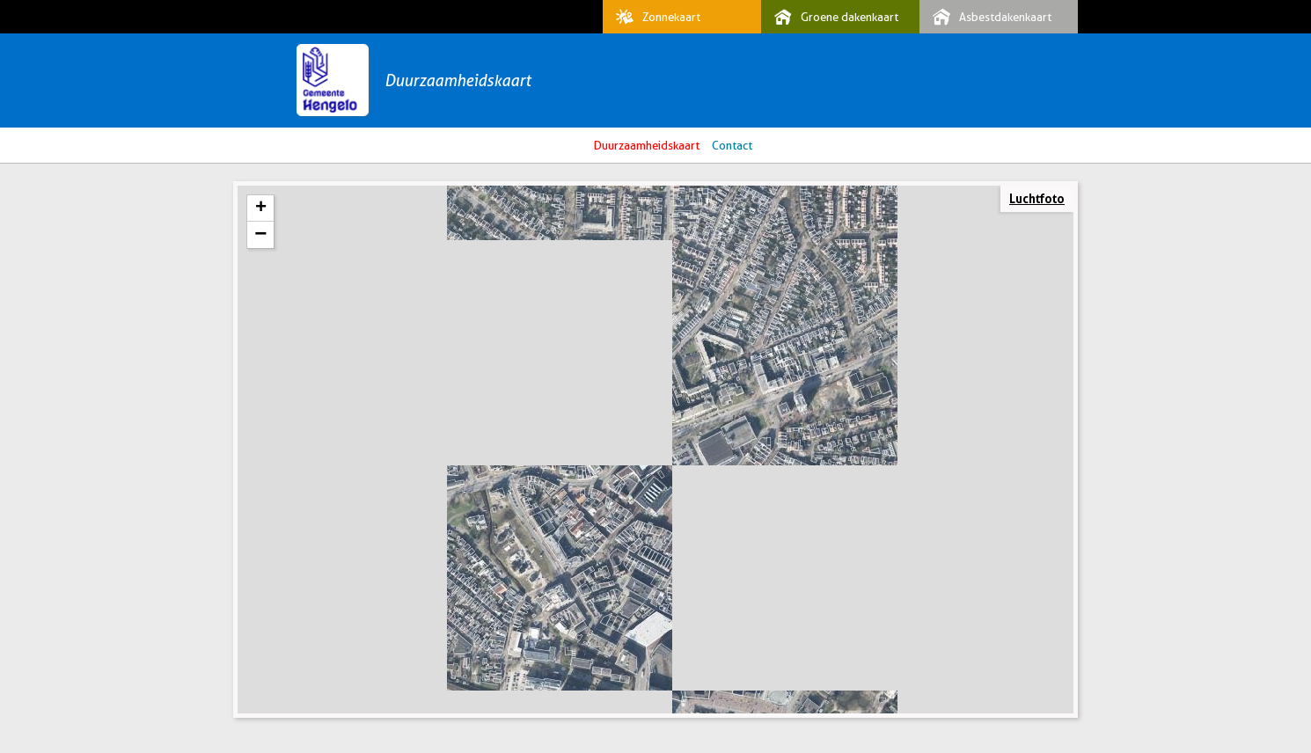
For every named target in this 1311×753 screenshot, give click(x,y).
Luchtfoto (1037, 198)
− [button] (260, 235)
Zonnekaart (653, 16)
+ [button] (261, 208)
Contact (732, 145)
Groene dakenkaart (831, 16)
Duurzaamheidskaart (458, 80)
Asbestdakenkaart (987, 16)
